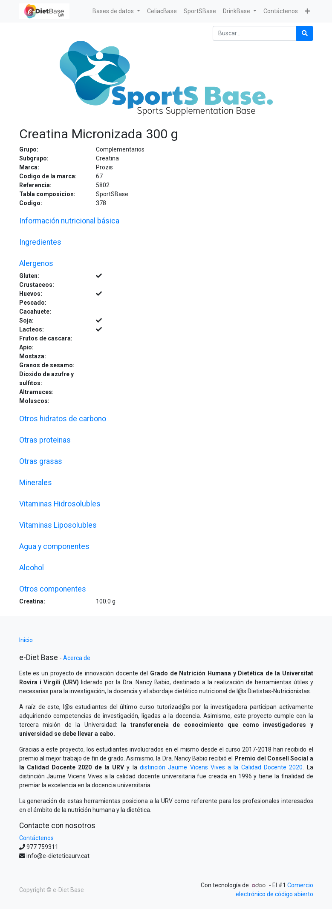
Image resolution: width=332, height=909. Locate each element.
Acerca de (76, 658)
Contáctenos (36, 838)
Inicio (26, 640)
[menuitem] (162, 11)
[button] (307, 11)
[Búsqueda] (304, 33)
